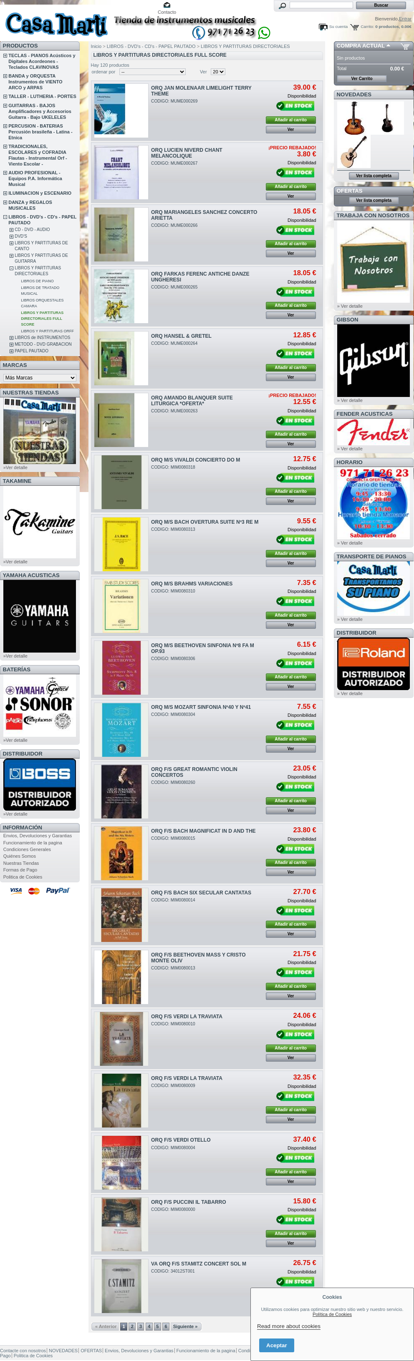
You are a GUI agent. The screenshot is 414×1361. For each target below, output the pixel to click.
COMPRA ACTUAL (361, 46)
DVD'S (21, 236)
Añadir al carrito (291, 120)
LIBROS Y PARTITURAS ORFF (47, 331)
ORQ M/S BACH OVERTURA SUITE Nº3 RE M (204, 522)
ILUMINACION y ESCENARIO (39, 193)
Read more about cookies (289, 1326)
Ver (203, 71)
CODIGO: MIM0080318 (173, 467)
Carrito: (367, 26)
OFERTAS (350, 191)
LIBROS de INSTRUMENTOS (42, 337)
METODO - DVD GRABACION (43, 344)
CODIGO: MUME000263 (174, 411)
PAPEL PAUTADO (31, 351)
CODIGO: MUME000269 (174, 101)
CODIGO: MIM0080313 (173, 529)
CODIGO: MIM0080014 (173, 900)
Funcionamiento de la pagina (32, 842)
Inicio (96, 46)
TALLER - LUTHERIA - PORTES (42, 96)
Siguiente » (185, 1326)
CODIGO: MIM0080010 (173, 1024)
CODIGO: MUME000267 (174, 163)
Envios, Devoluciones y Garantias (37, 835)
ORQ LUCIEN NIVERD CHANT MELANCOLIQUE (186, 153)
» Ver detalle (350, 306)
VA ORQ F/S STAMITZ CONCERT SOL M (198, 1264)
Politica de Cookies (23, 876)
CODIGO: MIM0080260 (173, 782)
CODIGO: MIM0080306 (173, 658)
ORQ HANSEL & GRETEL (181, 336)
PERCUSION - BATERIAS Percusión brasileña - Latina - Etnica (40, 131)
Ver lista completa (373, 175)
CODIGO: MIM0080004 (173, 1147)
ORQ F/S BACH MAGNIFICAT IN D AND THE (203, 831)
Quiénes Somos (19, 856)
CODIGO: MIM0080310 (173, 591)
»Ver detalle (15, 467)
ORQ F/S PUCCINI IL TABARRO (188, 1202)
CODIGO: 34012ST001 (173, 1271)
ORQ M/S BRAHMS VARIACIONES (191, 584)
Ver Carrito (361, 78)
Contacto (167, 12)
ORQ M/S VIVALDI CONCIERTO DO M (195, 460)
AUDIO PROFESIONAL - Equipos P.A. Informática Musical (35, 178)
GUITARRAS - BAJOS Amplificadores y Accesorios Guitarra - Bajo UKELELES (39, 111)
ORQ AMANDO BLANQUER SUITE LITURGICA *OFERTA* (192, 401)
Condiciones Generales (27, 849)
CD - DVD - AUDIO (32, 229)
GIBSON (347, 319)
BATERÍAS (16, 669)
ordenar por (104, 71)
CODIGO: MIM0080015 (173, 838)
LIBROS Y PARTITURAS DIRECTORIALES (245, 46)
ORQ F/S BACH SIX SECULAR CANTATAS (201, 893)
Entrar (405, 18)
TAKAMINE (17, 481)
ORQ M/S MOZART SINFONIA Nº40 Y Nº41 (201, 707)
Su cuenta (338, 26)
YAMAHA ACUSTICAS (31, 575)
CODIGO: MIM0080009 (173, 1085)
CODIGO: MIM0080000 (173, 1209)
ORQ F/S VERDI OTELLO (180, 1140)
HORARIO (350, 462)
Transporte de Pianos (371, 556)
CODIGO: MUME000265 (174, 287)
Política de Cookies (332, 1314)
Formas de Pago (20, 869)
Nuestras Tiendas (21, 863)
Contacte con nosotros (23, 1350)
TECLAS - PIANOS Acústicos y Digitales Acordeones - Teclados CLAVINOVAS (41, 61)
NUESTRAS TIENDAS (31, 392)
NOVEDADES (354, 94)
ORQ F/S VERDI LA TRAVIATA (186, 1016)
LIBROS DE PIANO (37, 281)
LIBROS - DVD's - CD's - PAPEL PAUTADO (151, 46)
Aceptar (276, 1345)
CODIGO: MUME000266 (174, 225)
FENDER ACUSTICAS (365, 414)
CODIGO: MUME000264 (174, 343)
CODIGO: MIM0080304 (173, 714)
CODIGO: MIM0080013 (173, 968)
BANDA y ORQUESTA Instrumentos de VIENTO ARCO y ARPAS (35, 81)
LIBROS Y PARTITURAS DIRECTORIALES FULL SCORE (42, 318)
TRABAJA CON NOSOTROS (373, 215)
